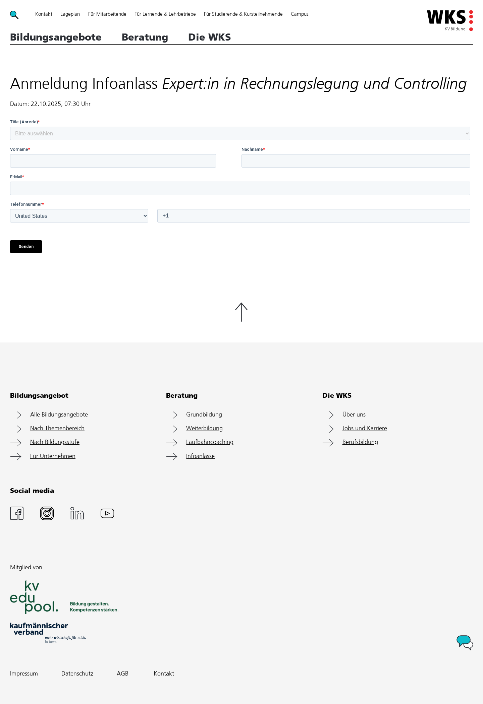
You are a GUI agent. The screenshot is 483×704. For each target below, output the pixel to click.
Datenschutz (77, 674)
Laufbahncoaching (209, 442)
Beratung (145, 37)
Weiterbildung (204, 429)
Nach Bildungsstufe (54, 442)
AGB (122, 674)
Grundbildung (204, 415)
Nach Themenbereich (57, 429)
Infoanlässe (200, 456)
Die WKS (209, 37)
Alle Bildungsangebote (59, 415)
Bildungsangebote (56, 37)
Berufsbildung (360, 442)
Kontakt (164, 674)
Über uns (354, 415)
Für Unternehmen (52, 456)
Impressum (24, 674)
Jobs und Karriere (364, 429)
